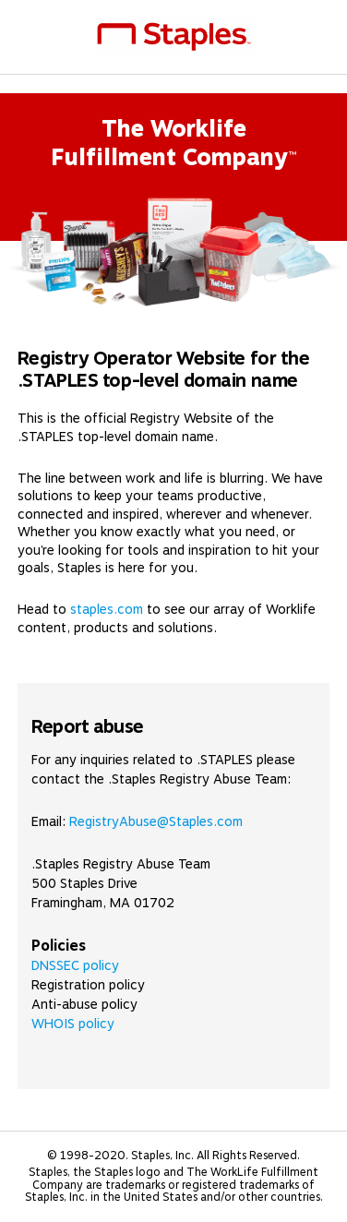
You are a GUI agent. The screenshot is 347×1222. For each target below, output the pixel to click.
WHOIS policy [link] (72, 1023)
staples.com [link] (106, 609)
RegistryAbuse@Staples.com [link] (156, 821)
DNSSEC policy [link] (75, 965)
